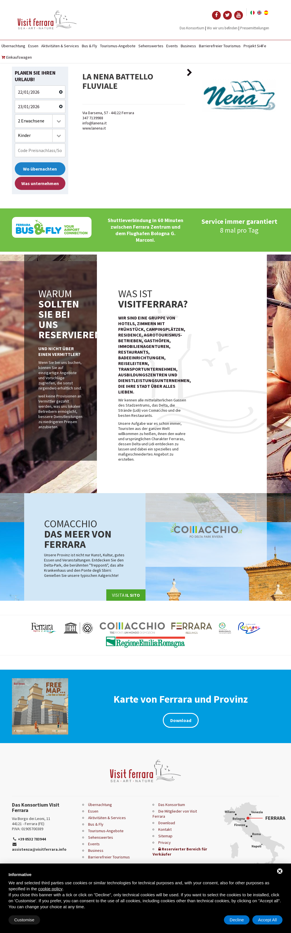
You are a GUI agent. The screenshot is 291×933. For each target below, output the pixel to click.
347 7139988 (92, 117)
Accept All (267, 919)
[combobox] (40, 121)
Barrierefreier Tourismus (220, 45)
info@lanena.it (94, 123)
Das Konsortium (192, 28)
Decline (237, 919)
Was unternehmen (40, 183)
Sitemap (165, 835)
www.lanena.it (94, 128)
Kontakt (165, 829)
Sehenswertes (150, 45)
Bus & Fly (89, 45)
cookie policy (50, 888)
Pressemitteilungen (254, 28)
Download (180, 720)
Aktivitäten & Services (60, 45)
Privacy (164, 842)
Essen (33, 45)
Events (172, 45)
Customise (24, 919)
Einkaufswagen (16, 57)
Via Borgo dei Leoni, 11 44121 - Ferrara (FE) (31, 821)
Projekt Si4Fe (255, 45)
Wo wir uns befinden (222, 28)
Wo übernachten (40, 169)
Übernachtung (13, 45)
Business (188, 45)
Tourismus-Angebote (118, 45)
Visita (126, 595)
